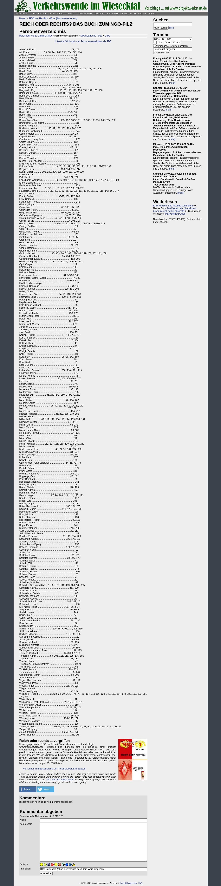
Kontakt (123, 883)
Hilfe (171, 27)
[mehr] (172, 83)
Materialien (140, 13)
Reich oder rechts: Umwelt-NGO (35, 35)
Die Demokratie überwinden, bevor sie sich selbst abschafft (175, 209)
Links (107, 35)
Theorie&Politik (84, 13)
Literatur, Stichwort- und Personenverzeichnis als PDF (83, 41)
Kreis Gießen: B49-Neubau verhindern (173, 205)
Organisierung (56, 13)
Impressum (132, 883)
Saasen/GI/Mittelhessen (119, 13)
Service (152, 13)
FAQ (140, 883)
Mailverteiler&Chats (175, 213)
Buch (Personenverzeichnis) (63, 18)
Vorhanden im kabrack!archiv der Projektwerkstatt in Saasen (54, 768)
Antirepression (38, 13)
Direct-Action (21, 13)
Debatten (99, 13)
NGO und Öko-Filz (38, 18)
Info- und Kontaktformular (60, 779)
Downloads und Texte (91, 35)
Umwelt (70, 13)
